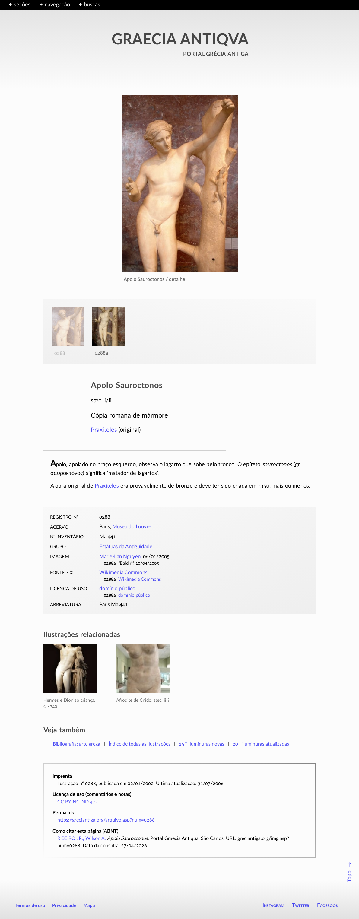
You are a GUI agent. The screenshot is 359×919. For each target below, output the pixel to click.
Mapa (89, 905)
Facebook (327, 905)
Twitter (300, 905)
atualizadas (261, 744)
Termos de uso (30, 905)
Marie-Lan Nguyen (120, 556)
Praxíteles (104, 430)
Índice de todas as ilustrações (139, 744)
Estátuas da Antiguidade (125, 546)
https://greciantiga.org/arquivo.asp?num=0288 (106, 820)
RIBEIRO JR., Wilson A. (81, 838)
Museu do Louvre (131, 526)
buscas (92, 5)
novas (201, 744)
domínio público (117, 588)
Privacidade (64, 905)
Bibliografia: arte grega (76, 744)
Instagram (273, 905)
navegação (57, 5)
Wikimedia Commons (123, 572)
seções (22, 5)
